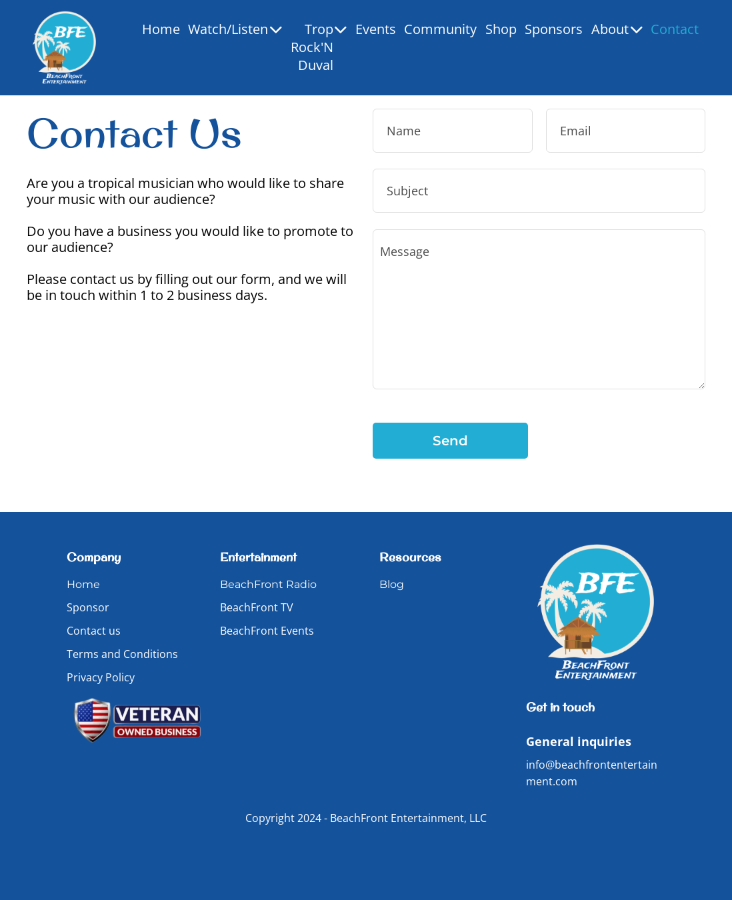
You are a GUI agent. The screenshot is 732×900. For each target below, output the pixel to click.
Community (440, 29)
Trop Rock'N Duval (319, 47)
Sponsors (554, 29)
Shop (501, 29)
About (617, 29)
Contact (675, 29)
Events (375, 29)
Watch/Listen (235, 29)
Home (161, 29)
